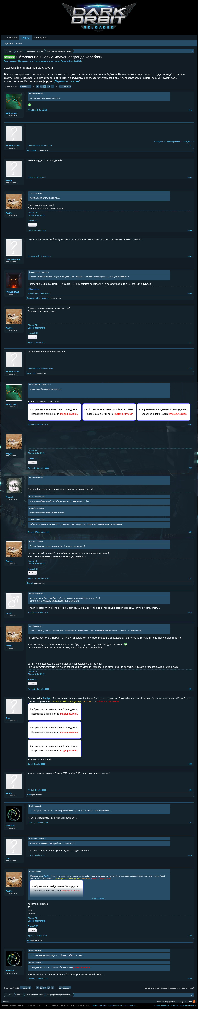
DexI (8, 718)
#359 (190, 936)
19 (49, 86)
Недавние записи (13, 43)
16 (37, 86)
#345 (190, 256)
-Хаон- (9, 180)
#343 (190, 177)
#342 (190, 146)
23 (60, 86)
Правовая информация (165, 1002)
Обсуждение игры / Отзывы (29, 61)
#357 (190, 823)
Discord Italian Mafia (36, 215)
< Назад (23, 86)
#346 (190, 293)
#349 (190, 424)
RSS (194, 1001)
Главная (12, 37)
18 (45, 86)
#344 (190, 230)
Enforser (10, 825)
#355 (190, 764)
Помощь (180, 1002)
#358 (190, 855)
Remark (10, 497)
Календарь (40, 37)
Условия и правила (161, 1005)
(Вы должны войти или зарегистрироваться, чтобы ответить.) (169, 988)
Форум (26, 38)
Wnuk (9, 793)
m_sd (8, 613)
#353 (190, 612)
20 (52, 86)
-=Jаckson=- (45, 298)
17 (41, 86)
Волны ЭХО (33, 221)
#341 (190, 110)
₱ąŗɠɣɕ (9, 213)
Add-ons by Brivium (114, 1005)
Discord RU (32, 213)
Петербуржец (32, 150)
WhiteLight (11, 113)
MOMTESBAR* (13, 145)
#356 (190, 790)
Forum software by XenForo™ (68, 1005)
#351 (190, 532)
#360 (190, 979)
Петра (63, 61)
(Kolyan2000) (12, 292)
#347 (190, 342)
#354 (190, 689)
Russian (6, 1002)
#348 (190, 368)
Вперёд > (67, 86)
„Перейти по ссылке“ (67, 81)
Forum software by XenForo (24, 1005)
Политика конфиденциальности (183, 1005)
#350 (190, 468)
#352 (190, 578)
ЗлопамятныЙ (13, 259)
